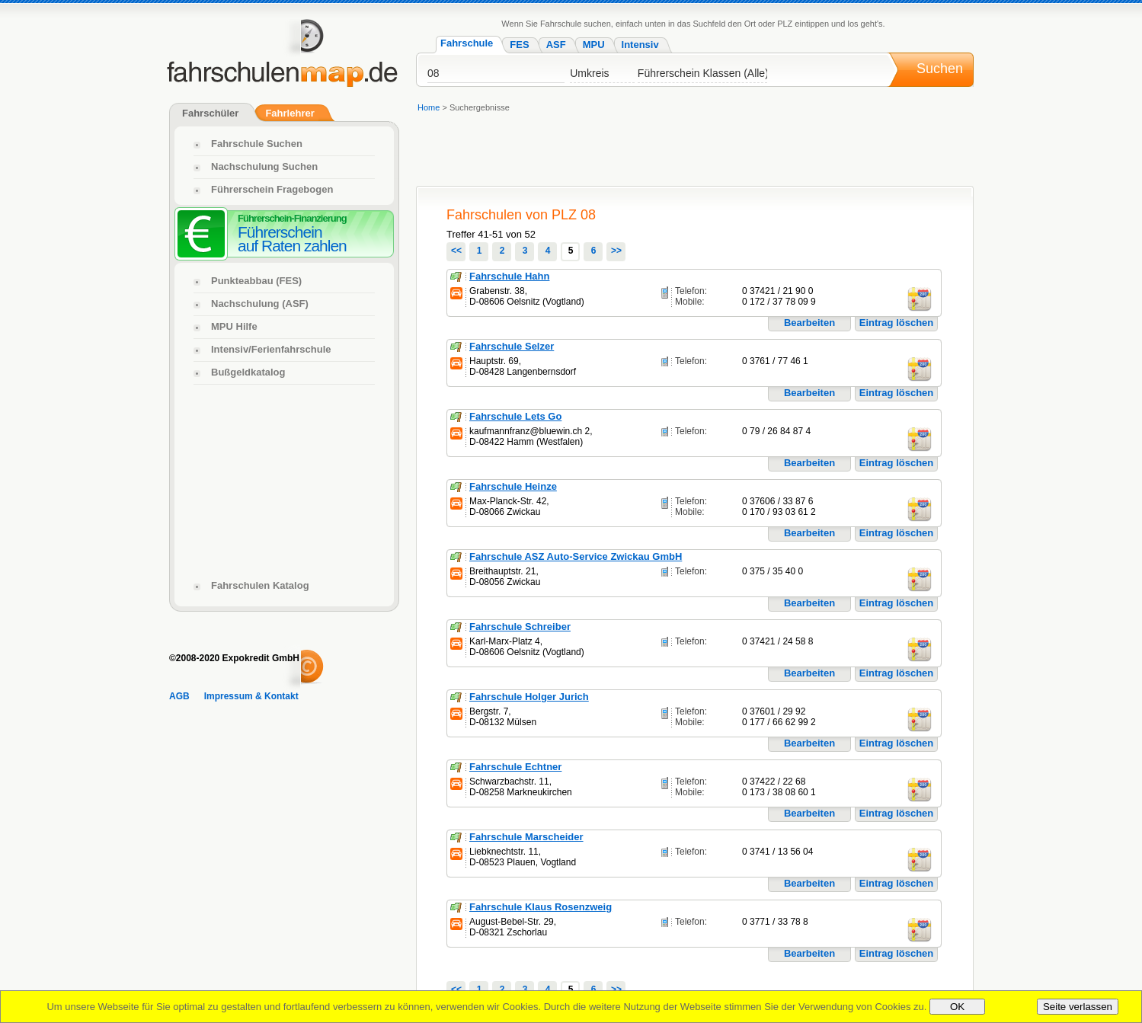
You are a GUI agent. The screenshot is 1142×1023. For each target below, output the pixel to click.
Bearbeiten (809, 322)
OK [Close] (957, 1006)
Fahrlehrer (289, 113)
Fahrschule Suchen (256, 143)
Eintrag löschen (896, 322)
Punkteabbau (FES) (256, 280)
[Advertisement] (694, 151)
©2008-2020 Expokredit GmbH (234, 658)
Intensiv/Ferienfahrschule (271, 349)
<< (456, 250)
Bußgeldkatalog (248, 372)
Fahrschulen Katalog (260, 585)
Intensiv (640, 44)
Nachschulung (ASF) (260, 303)
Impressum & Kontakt (251, 696)
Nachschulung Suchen (264, 166)
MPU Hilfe (234, 326)
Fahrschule (466, 43)
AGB (179, 696)
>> (616, 250)
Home (428, 107)
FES (519, 44)
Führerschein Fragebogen (272, 189)
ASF (556, 44)
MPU (594, 44)
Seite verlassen (1077, 1006)
